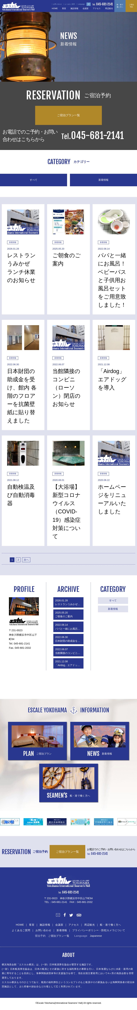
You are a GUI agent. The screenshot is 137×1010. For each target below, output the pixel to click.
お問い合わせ (43, 930)
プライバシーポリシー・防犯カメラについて (98, 930)
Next (126, 821)
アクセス (97, 8)
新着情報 (103, 179)
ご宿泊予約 (131, 6)
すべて (33, 179)
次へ (26, 559)
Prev (10, 821)
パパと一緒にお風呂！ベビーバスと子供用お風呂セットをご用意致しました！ (69, 626)
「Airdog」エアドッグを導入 (69, 663)
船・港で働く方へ (120, 6)
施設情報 (74, 8)
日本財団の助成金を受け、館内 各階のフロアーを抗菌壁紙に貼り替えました (69, 639)
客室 (64, 8)
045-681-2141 (104, 4)
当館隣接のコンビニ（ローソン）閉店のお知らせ (69, 651)
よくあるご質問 (21, 930)
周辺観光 (109, 8)
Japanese (96, 935)
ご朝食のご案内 (64, 614)
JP (89, 4)
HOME (55, 8)
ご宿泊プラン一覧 (68, 115)
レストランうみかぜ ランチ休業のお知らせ (69, 602)
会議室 (85, 8)
